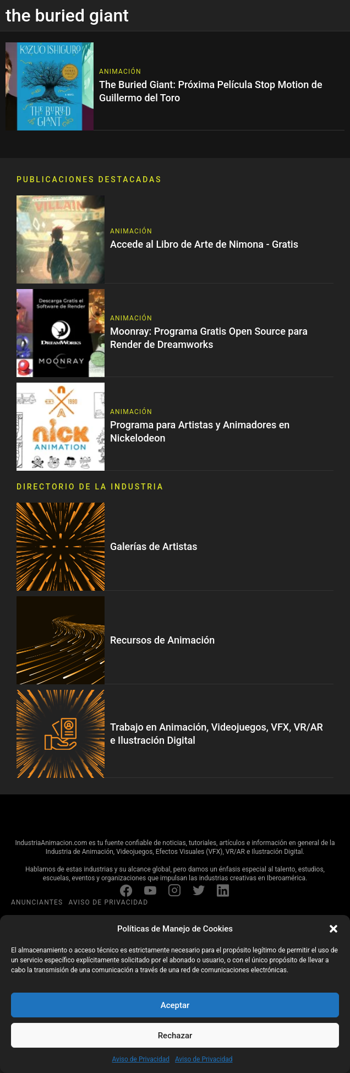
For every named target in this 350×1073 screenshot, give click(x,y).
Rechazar (175, 1036)
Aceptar (175, 1005)
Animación (120, 71)
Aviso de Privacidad (140, 1059)
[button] (333, 928)
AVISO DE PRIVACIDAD (108, 902)
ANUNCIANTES (37, 902)
